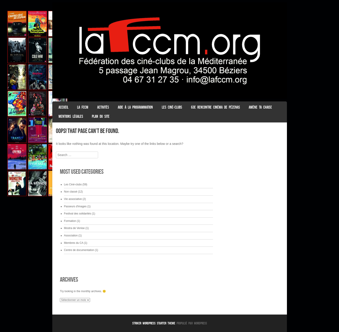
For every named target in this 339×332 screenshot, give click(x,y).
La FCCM (82, 107)
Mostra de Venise (74, 228)
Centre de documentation (79, 250)
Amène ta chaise (260, 107)
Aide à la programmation (135, 107)
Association (71, 235)
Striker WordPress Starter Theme (153, 323)
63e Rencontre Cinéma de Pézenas (215, 107)
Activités (103, 107)
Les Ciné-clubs (172, 107)
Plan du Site (100, 116)
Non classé (70, 191)
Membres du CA (73, 242)
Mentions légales (71, 116)
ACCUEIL (63, 107)
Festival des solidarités (77, 213)
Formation (70, 221)
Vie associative (73, 199)
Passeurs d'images (75, 206)
